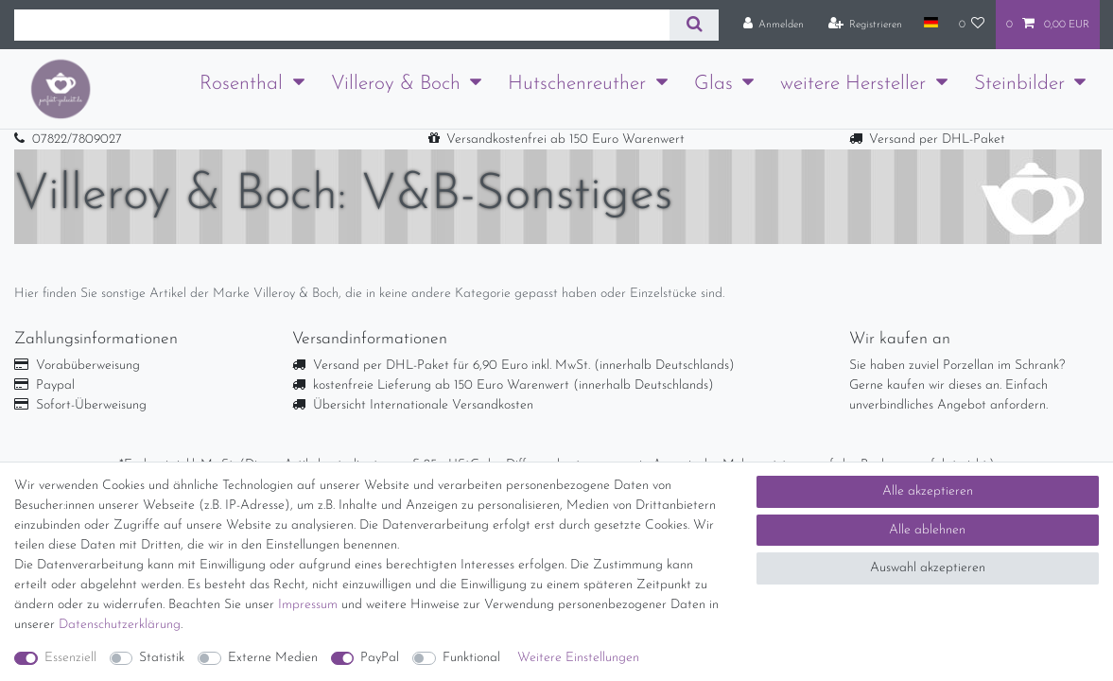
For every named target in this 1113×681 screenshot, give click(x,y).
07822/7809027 (77, 139)
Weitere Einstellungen (578, 658)
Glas (713, 84)
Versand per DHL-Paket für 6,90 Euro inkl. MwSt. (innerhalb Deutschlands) (524, 365)
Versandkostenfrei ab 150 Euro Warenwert (565, 139)
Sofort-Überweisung (91, 405)
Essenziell (70, 658)
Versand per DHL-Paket (937, 139)
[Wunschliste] (972, 24)
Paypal (55, 385)
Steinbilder (1019, 84)
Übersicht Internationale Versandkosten (423, 405)
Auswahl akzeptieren (927, 568)
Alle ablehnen (927, 530)
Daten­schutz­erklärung (120, 625)
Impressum (308, 605)
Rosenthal (241, 84)
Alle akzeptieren (927, 491)
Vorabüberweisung (88, 365)
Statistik (161, 658)
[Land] (930, 23)
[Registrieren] (865, 24)
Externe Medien (273, 658)
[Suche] (694, 25)
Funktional (471, 658)
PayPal (379, 658)
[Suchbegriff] (342, 25)
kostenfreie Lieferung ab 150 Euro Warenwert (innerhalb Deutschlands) (513, 385)
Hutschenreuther (577, 84)
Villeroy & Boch (396, 84)
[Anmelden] (774, 24)
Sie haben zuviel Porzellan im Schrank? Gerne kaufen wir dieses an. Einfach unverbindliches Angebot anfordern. (957, 385)
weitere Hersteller (853, 84)
